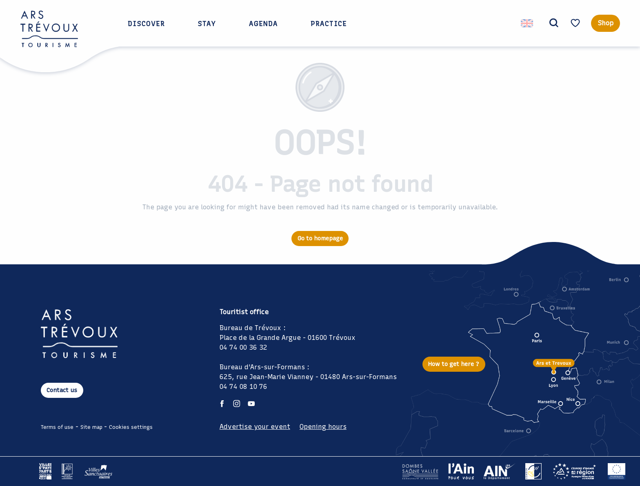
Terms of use (57, 427)
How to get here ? (453, 364)
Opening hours (323, 427)
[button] (550, 23)
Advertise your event (255, 427)
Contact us (62, 390)
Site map (91, 427)
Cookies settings (131, 427)
